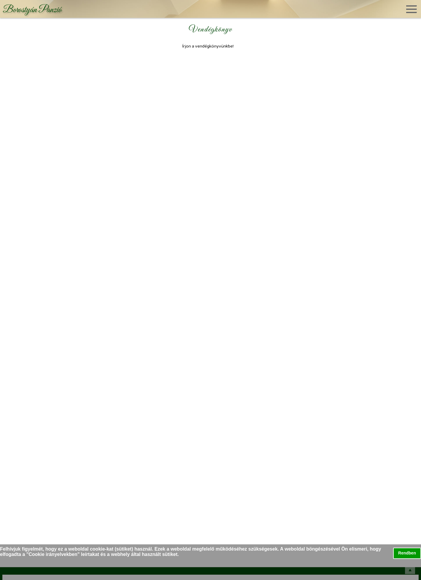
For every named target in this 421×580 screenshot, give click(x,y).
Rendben (407, 553)
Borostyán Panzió (32, 10)
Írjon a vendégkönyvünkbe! (208, 45)
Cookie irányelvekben (53, 554)
